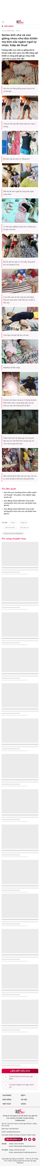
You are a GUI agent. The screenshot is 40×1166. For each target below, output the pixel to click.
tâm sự (19, 1076)
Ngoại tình (20, 1085)
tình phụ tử (24, 527)
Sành (23, 1104)
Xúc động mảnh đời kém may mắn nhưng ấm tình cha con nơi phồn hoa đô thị (20, 503)
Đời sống (9, 26)
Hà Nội (4, 1144)
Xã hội (24, 1100)
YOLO (13, 522)
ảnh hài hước (10, 527)
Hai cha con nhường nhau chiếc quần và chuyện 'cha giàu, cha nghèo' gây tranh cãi (20, 494)
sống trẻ (23, 522)
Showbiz (7, 1095)
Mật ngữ (7, 1104)
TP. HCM (5, 1150)
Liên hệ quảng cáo (13, 1139)
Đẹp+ (23, 1095)
